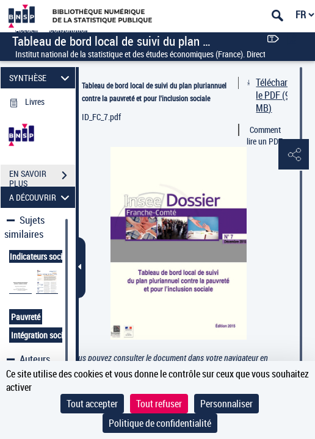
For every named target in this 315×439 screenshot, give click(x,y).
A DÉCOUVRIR (41, 197)
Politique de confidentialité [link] (160, 423)
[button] (293, 155)
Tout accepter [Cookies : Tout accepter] (92, 403)
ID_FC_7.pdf (101, 117)
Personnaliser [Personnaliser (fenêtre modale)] (226, 403)
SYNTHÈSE (41, 77)
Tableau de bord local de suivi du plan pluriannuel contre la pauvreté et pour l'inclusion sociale (154, 91)
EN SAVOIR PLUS (42, 177)
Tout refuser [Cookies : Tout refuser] (159, 403)
